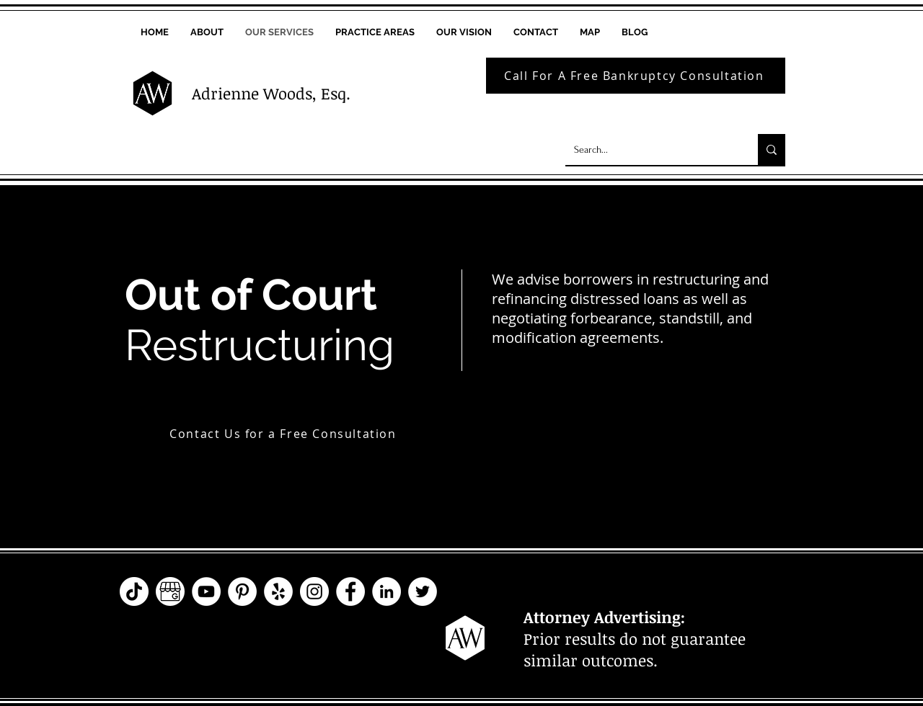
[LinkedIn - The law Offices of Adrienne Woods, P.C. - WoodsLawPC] (386, 591)
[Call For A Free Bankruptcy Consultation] (635, 76)
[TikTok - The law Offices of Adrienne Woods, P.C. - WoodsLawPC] (134, 591)
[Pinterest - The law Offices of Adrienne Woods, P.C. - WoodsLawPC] (242, 591)
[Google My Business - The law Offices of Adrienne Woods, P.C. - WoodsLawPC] (170, 591)
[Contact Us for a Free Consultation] (284, 433)
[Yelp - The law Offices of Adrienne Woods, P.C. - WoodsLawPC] (278, 591)
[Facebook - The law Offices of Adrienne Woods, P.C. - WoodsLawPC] (350, 591)
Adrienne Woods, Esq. (271, 93)
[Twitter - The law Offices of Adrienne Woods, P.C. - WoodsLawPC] (422, 591)
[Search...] (651, 149)
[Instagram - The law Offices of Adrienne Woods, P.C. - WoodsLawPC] (314, 591)
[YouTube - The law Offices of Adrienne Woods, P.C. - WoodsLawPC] (206, 591)
